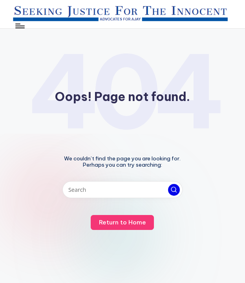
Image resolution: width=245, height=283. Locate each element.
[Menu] (19, 26)
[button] (174, 190)
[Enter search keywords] (122, 189)
